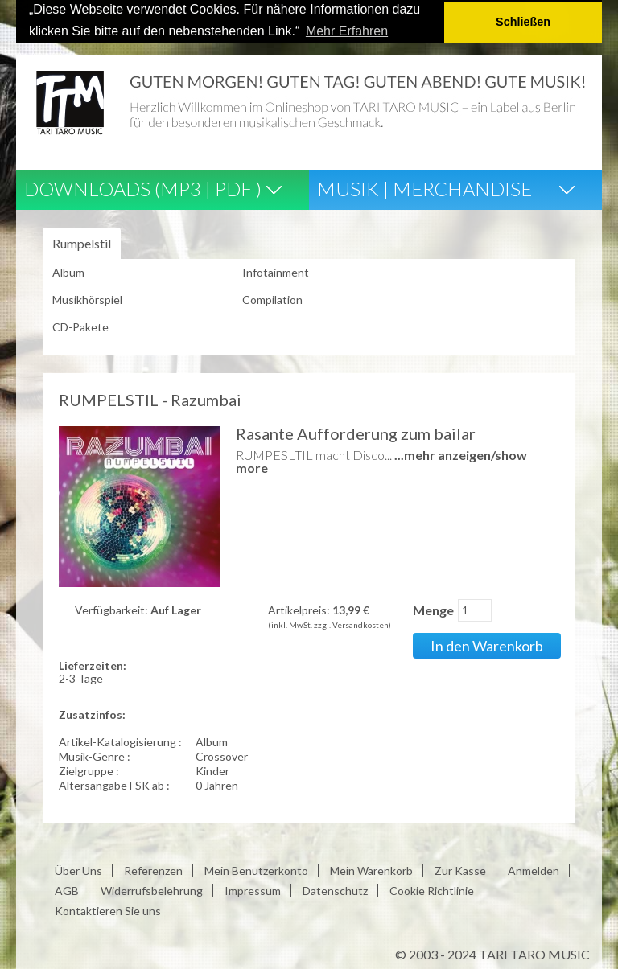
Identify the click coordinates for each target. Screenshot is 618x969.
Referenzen (153, 869)
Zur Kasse (460, 869)
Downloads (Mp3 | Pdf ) (143, 187)
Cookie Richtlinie (431, 889)
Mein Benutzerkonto (256, 869)
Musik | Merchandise (424, 187)
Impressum (253, 889)
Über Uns (78, 869)
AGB (67, 889)
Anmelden (533, 869)
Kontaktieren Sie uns (108, 909)
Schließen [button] (523, 21)
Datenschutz (335, 889)
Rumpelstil (81, 242)
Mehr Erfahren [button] (347, 31)
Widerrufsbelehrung (152, 889)
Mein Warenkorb (371, 869)
